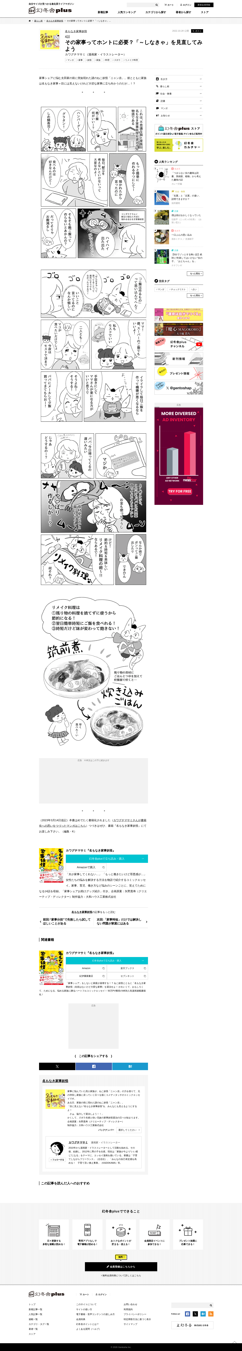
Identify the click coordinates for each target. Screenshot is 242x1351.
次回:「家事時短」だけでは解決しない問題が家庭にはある (119, 921)
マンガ (70, 60)
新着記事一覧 (35, 1309)
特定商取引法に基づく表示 (137, 1319)
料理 (107, 60)
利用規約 (128, 1309)
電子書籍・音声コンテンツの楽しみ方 (95, 1314)
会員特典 (80, 1319)
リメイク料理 (131, 60)
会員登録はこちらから (121, 1266)
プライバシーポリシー (135, 1314)
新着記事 (103, 12)
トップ (32, 1304)
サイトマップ (130, 1324)
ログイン (185, 5)
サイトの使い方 (84, 1309)
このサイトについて (86, 1304)
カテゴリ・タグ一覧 (39, 1324)
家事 (80, 60)
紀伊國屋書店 (86, 976)
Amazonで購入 (86, 867)
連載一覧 (33, 1319)
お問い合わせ (130, 1304)
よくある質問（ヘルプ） (88, 1329)
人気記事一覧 (35, 1314)
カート (169, 5)
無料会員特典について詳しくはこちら (121, 1275)
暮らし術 (38, 21)
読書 (163, 101)
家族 (98, 60)
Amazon (86, 968)
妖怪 (89, 60)
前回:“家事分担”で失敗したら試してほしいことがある (67, 921)
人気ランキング (127, 12)
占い (195, 289)
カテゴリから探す (155, 12)
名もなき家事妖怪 (54, 21)
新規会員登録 (204, 5)
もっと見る (195, 273)
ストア (205, 12)
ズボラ (117, 60)
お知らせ (165, 115)
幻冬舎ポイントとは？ (87, 1324)
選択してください (127, 1130)
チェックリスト (178, 289)
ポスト (197, 31)
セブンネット (127, 976)
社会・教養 (166, 93)
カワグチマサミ (78, 1142)
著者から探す (183, 12)
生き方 (164, 79)
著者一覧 (33, 1329)
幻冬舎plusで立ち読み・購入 (107, 858)
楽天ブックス (127, 968)
